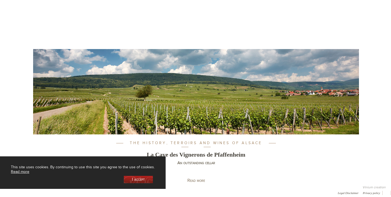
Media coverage (48, 192)
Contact (125, 192)
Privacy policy (371, 193)
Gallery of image (77, 192)
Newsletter (145, 192)
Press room (104, 192)
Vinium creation (374, 187)
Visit (293, 28)
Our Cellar (60, 28)
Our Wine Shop (100, 28)
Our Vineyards (140, 28)
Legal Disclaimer (348, 193)
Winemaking (253, 28)
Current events (333, 28)
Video (165, 192)
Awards (24, 192)
